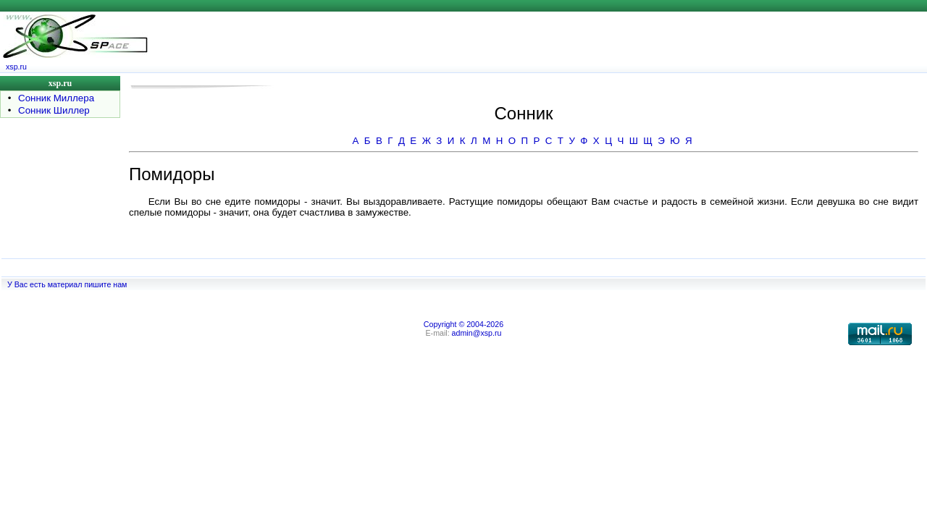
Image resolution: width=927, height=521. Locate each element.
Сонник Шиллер (54, 110)
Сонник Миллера (56, 98)
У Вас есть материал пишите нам (67, 284)
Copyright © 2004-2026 (463, 324)
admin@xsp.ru (477, 333)
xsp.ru (16, 66)
